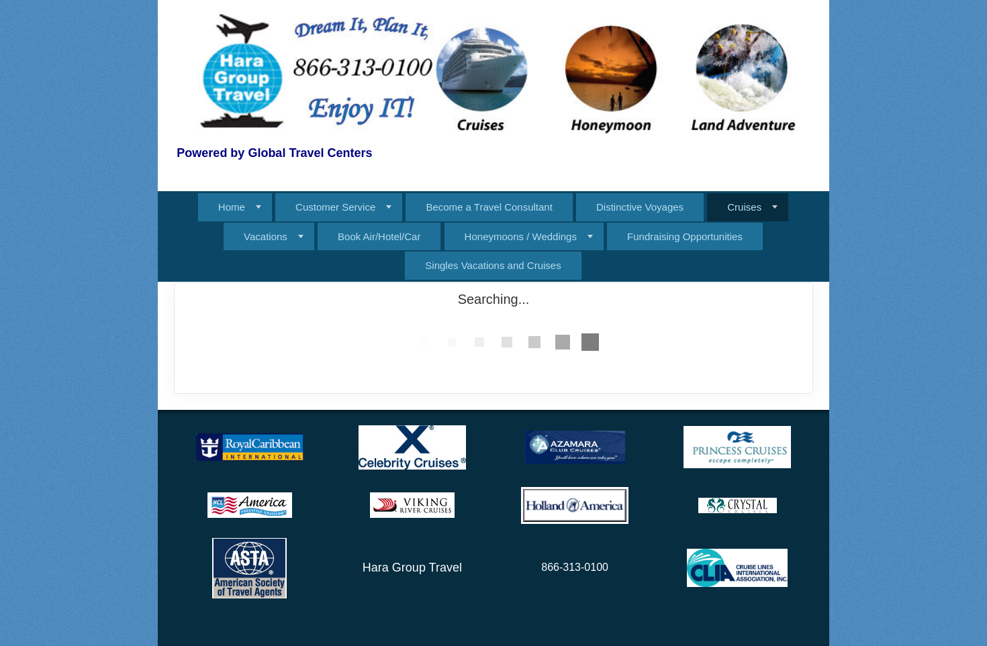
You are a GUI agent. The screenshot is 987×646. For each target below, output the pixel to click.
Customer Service (335, 207)
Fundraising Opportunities (685, 236)
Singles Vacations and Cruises (493, 265)
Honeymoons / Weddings (521, 236)
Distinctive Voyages (640, 207)
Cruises (744, 207)
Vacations (265, 236)
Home (231, 207)
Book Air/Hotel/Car (379, 236)
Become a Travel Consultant (489, 207)
